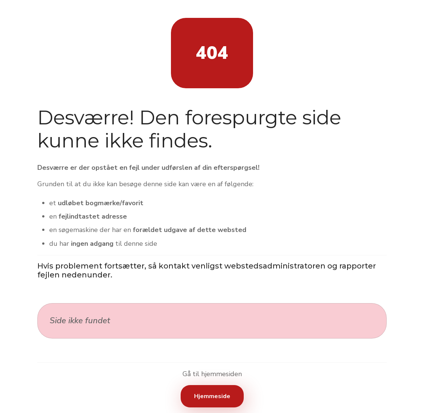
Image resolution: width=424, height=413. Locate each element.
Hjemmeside (212, 396)
